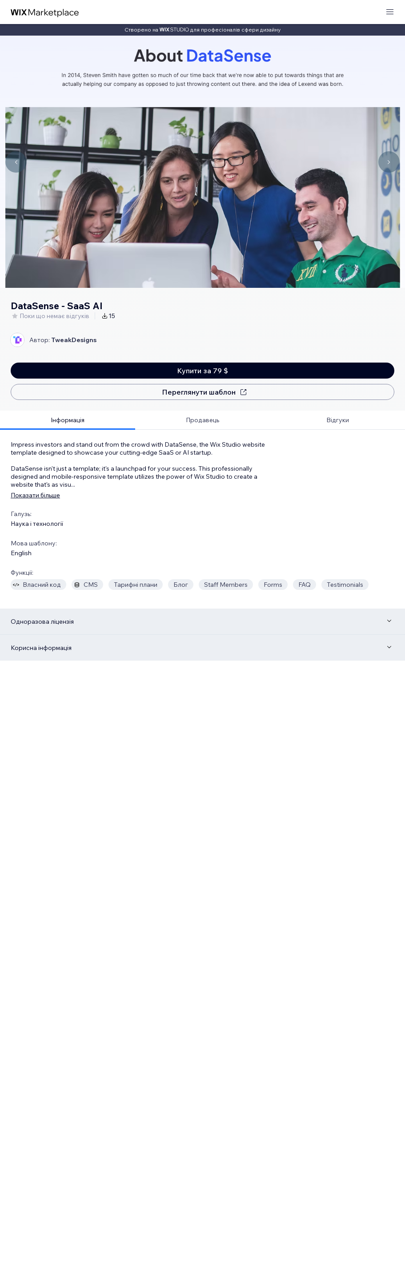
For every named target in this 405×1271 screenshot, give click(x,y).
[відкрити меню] (390, 12)
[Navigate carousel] (16, 162)
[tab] (67, 420)
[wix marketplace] (45, 12)
